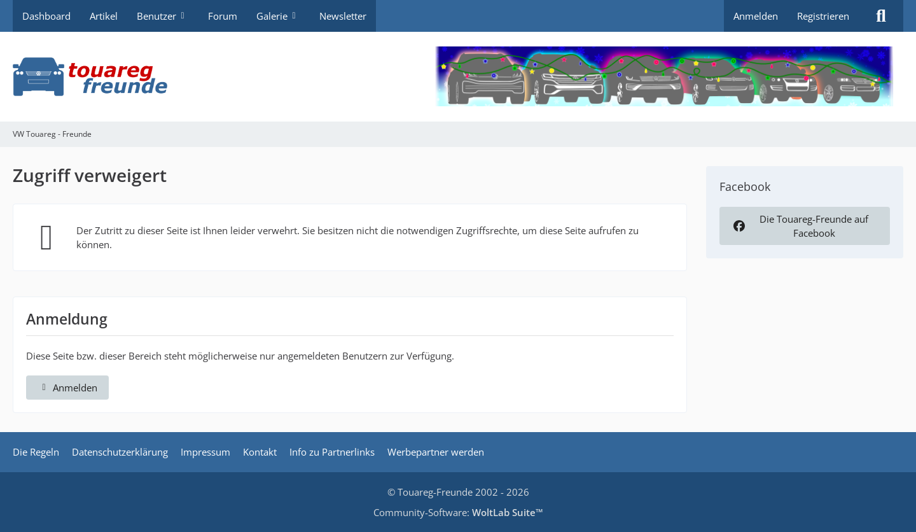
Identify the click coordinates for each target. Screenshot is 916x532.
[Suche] (881, 16)
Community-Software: (458, 512)
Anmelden (755, 16)
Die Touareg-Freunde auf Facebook (799, 226)
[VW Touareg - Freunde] (458, 76)
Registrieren (823, 16)
